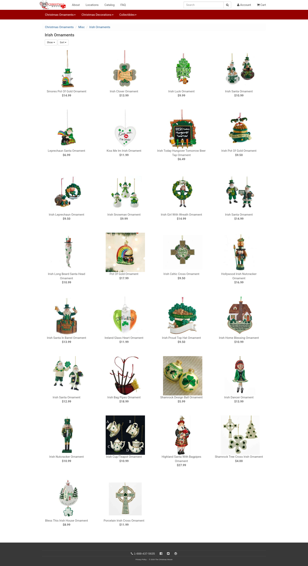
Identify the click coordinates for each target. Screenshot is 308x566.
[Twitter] (168, 553)
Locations (92, 5)
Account (244, 5)
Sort (63, 42)
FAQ (123, 5)
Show (51, 42)
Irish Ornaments (99, 27)
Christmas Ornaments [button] (60, 15)
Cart (261, 5)
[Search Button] (227, 5)
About (76, 5)
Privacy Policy (141, 559)
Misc (81, 27)
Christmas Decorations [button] (97, 15)
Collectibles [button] (128, 15)
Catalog (109, 5)
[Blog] (175, 553)
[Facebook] (161, 553)
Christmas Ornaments (59, 27)
